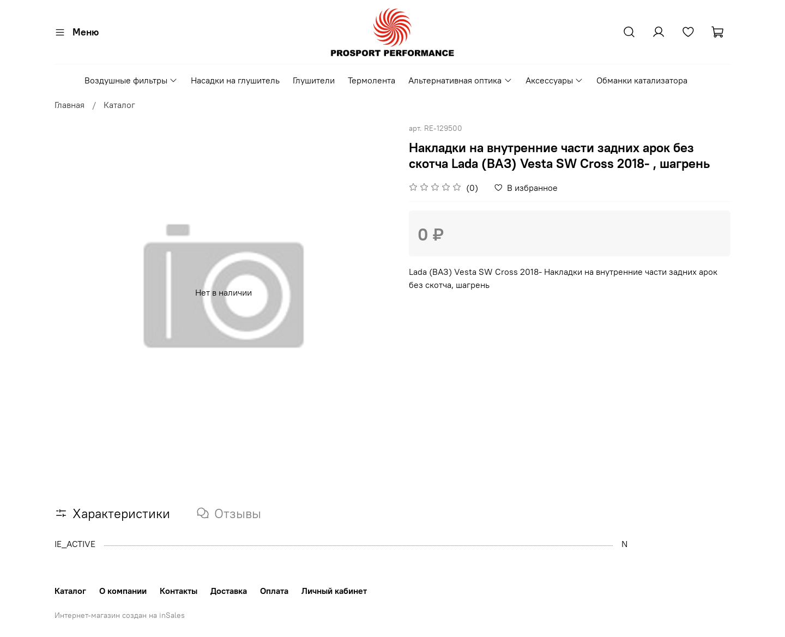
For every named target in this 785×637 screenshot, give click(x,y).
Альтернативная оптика (460, 80)
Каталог (119, 104)
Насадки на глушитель (235, 80)
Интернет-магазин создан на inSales (120, 615)
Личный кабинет (334, 590)
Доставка (228, 590)
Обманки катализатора (641, 80)
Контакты (178, 590)
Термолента (371, 80)
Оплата (274, 590)
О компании (123, 590)
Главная (69, 104)
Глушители (314, 80)
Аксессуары (554, 80)
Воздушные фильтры (131, 80)
